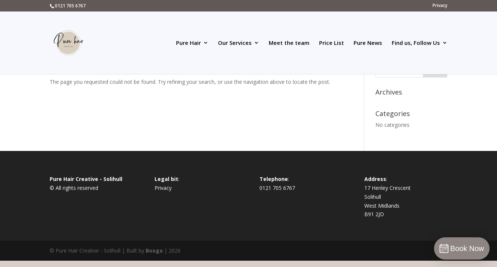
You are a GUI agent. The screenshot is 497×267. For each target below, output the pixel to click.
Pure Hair (188, 43)
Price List (331, 43)
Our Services (235, 43)
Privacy (440, 6)
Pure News (368, 43)
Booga (154, 250)
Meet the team (289, 43)
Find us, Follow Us (416, 43)
